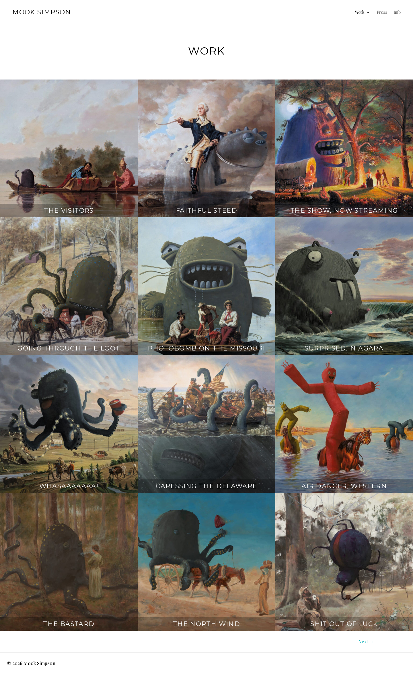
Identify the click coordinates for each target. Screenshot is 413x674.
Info (397, 12)
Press (382, 12)
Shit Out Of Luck (344, 624)
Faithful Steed (206, 210)
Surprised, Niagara (344, 348)
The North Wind (206, 624)
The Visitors (69, 210)
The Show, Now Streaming (344, 210)
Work (360, 12)
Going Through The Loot (68, 348)
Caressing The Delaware (206, 486)
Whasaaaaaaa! (69, 486)
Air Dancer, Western (344, 486)
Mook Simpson (41, 12)
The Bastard (68, 624)
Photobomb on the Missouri (206, 348)
